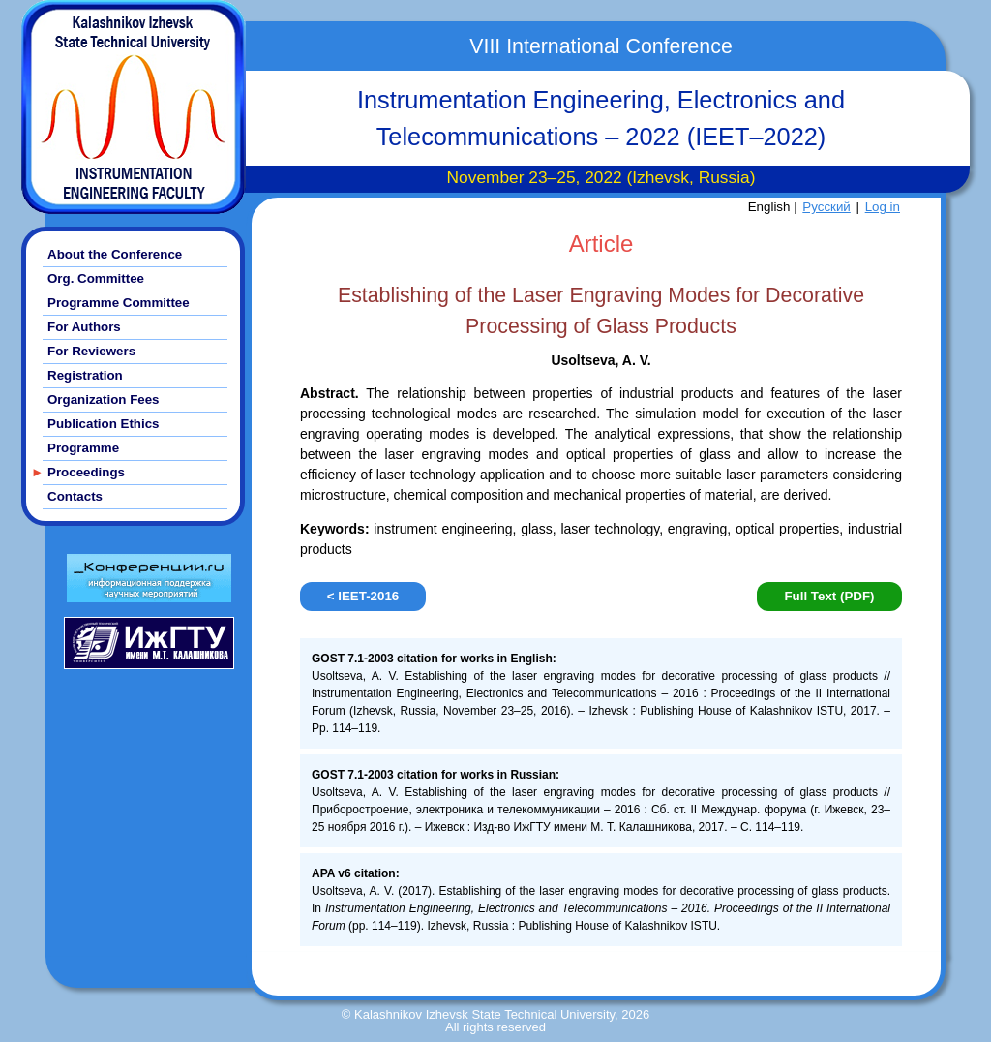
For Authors (84, 327)
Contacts (75, 496)
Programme (83, 448)
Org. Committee (95, 278)
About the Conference (114, 254)
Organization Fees (103, 399)
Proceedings (86, 472)
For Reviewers (91, 351)
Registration (85, 375)
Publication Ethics (103, 423)
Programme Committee (118, 302)
